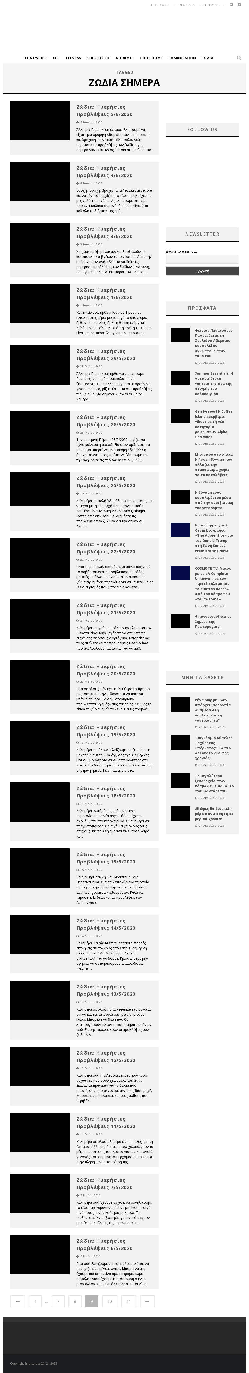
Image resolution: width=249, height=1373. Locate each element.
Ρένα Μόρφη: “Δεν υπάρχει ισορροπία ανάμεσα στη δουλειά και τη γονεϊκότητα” (213, 710)
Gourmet (125, 58)
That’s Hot (36, 58)
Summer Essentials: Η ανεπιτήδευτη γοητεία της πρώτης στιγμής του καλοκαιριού (214, 383)
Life (57, 58)
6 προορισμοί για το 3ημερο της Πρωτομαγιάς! (213, 621)
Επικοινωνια (159, 5)
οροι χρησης (184, 5)
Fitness (73, 58)
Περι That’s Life (212, 5)
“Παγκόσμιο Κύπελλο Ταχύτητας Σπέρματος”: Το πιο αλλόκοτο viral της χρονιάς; (214, 747)
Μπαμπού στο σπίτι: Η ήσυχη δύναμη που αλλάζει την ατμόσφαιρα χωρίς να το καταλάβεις (214, 464)
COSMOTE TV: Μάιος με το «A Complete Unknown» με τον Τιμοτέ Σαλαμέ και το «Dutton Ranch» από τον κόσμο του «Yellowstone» (213, 583)
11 (128, 1301)
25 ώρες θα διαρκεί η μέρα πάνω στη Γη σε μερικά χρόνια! (214, 813)
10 (109, 1301)
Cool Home (151, 58)
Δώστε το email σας (181, 251)
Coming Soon (182, 58)
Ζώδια (207, 58)
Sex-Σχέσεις (98, 58)
